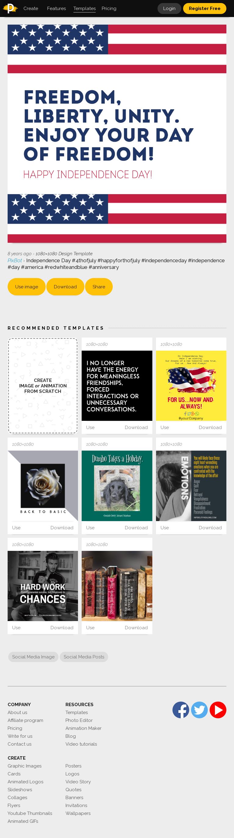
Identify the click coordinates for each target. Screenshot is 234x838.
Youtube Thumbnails (30, 813)
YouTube (218, 710)
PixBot (15, 260)
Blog (71, 736)
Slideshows (20, 789)
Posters (73, 766)
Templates (77, 712)
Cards (14, 774)
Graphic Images (24, 766)
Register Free (205, 8)
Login (169, 8)
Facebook (180, 710)
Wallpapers (78, 813)
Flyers (14, 805)
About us (17, 712)
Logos (72, 774)
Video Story (78, 782)
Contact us (19, 744)
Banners (74, 797)
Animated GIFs (23, 821)
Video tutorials (81, 744)
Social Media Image (33, 657)
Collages (17, 797)
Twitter (199, 710)
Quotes (73, 789)
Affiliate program (25, 720)
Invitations (76, 805)
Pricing (15, 728)
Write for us (20, 736)
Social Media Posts (84, 657)
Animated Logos (25, 782)
